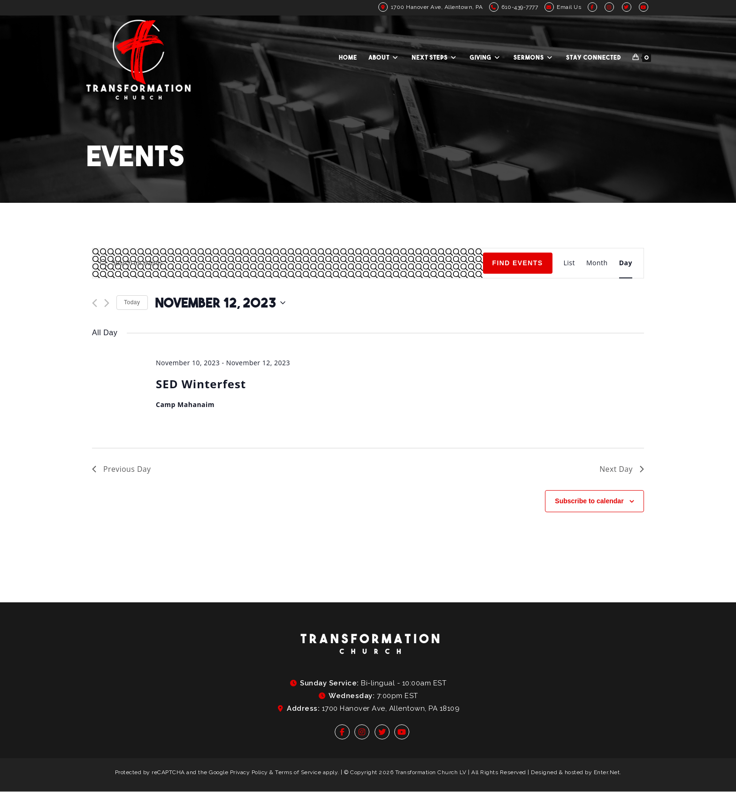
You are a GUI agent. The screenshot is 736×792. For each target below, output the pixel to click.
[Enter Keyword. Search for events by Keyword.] (287, 263)
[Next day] (106, 303)
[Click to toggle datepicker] (220, 302)
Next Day (621, 469)
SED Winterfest (201, 384)
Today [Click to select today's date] (132, 302)
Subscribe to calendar (589, 501)
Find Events (517, 263)
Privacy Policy (249, 772)
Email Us (569, 7)
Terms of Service (298, 772)
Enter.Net (607, 772)
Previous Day (122, 469)
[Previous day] (94, 303)
